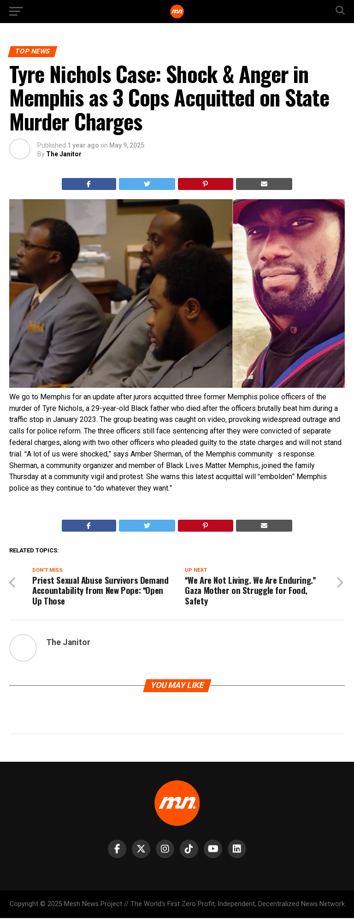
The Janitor (64, 154)
